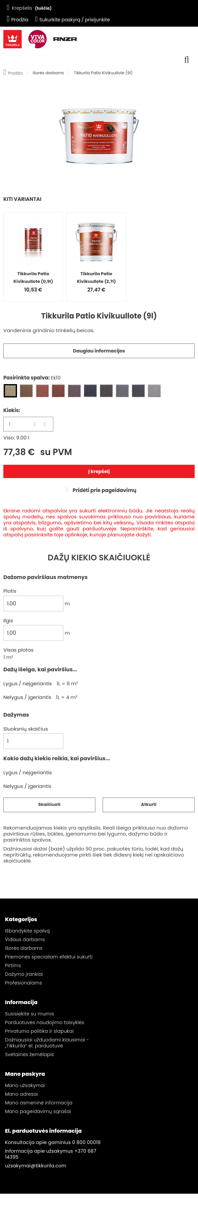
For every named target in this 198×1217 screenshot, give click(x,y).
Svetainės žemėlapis (29, 1054)
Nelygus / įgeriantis (27, 697)
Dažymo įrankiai (24, 974)
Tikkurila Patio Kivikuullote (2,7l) (96, 278)
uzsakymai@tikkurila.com (35, 1165)
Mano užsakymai (25, 1085)
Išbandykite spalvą (27, 931)
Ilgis (8, 621)
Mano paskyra (25, 1074)
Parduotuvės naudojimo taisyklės (44, 1022)
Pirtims (13, 965)
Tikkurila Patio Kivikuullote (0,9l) (33, 278)
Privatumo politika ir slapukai (39, 1031)
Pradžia (17, 19)
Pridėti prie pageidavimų (104, 490)
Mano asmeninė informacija (38, 1103)
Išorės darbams (24, 948)
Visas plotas (18, 650)
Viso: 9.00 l (16, 438)
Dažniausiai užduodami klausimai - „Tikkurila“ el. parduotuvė (47, 1043)
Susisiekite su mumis (29, 1014)
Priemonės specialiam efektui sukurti (48, 957)
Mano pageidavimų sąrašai (38, 1111)
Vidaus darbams (25, 939)
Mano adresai (21, 1094)
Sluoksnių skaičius (25, 729)
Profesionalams (23, 983)
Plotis (9, 591)
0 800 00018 (86, 1142)
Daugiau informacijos (99, 350)
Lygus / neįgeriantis (27, 684)
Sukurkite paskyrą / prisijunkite (72, 19)
